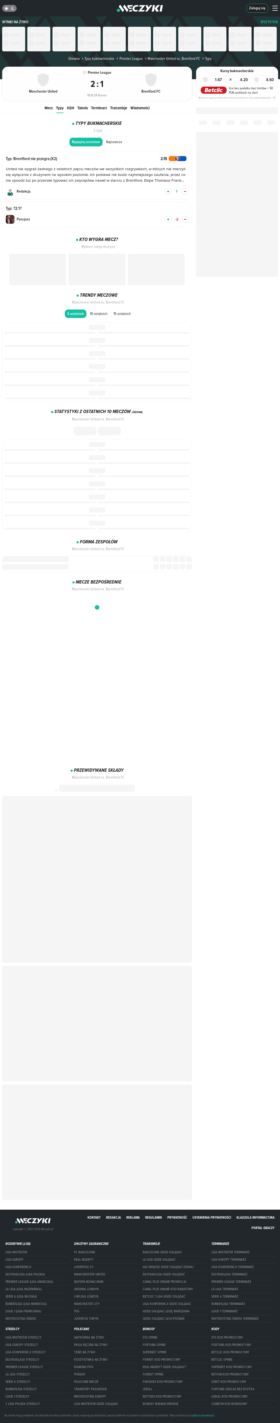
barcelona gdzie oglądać (162, 1252)
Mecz (49, 108)
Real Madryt (84, 1259)
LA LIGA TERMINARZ (224, 1289)
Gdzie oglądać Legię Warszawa (166, 1311)
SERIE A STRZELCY (17, 1382)
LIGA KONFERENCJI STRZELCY (25, 1352)
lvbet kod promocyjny (228, 1382)
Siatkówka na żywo (89, 1337)
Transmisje (118, 108)
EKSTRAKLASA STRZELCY (22, 1359)
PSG (76, 1311)
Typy (60, 108)
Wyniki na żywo (15, 22)
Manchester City (87, 1304)
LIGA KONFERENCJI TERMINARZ (232, 1267)
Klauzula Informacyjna (256, 1217)
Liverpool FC (84, 1267)
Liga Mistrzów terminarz (230, 1252)
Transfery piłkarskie (90, 1389)
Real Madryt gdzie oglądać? (164, 1367)
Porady (80, 1374)
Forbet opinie (153, 1374)
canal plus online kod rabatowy (168, 1289)
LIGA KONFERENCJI (18, 1267)
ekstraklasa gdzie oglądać (164, 1274)
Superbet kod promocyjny (231, 1367)
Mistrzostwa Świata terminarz (235, 1318)
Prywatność (177, 1217)
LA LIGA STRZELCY (17, 1374)
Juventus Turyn (86, 1318)
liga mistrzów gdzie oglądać (96, 1404)
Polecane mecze (86, 1382)
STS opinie (150, 1337)
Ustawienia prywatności (211, 1217)
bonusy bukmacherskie (161, 1404)
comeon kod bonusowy (229, 1404)
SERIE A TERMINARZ (224, 1296)
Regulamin (153, 1217)
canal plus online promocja (164, 1282)
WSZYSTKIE (269, 22)
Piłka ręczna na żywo (90, 1345)
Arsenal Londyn (86, 1289)
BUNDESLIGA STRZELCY (21, 1389)
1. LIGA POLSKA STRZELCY (22, 1404)
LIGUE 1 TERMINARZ (224, 1311)
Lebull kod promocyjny (229, 1396)
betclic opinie (221, 1359)
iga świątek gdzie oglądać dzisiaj (168, 1267)
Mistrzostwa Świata (20, 1318)
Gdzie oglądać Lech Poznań (163, 1318)
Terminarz (99, 108)
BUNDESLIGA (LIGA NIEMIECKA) (26, 1304)
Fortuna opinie (154, 1345)
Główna (74, 58)
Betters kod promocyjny (162, 1396)
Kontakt (94, 1217)
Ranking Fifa (83, 1367)
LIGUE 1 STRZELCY (17, 1396)
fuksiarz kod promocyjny (163, 1382)
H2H (70, 108)
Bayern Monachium (88, 1282)
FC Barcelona (84, 1252)
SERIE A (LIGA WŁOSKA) (21, 1296)
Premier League (128, 58)
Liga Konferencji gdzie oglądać (167, 1304)
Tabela (82, 108)
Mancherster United (89, 1274)
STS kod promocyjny (227, 1337)
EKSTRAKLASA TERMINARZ (229, 1274)
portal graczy (263, 1227)
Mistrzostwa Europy (90, 1396)
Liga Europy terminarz (228, 1259)
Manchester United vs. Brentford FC (172, 58)
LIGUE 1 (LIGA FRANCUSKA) (23, 1311)
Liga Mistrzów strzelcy (23, 1337)
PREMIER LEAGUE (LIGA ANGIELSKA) (29, 1282)
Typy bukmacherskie (97, 58)
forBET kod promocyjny (161, 1359)
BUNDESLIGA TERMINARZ (228, 1304)
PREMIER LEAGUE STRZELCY (24, 1367)
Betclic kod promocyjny (230, 1352)
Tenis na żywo (84, 1352)
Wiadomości (140, 108)
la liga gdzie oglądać (159, 1259)
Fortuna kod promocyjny (231, 1345)
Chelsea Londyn (86, 1296)
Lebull (147, 1389)
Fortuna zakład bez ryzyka (232, 1389)
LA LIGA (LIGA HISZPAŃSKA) (23, 1289)
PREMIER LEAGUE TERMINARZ (231, 1282)
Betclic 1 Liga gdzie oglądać (164, 1296)
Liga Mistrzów (16, 1252)
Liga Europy (14, 1259)
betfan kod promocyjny (230, 1374)
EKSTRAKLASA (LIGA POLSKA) (25, 1274)
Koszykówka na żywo (90, 1359)
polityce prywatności (203, 1415)
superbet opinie (155, 1352)
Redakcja (113, 1217)
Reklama (133, 1217)
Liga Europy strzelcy (21, 1345)
